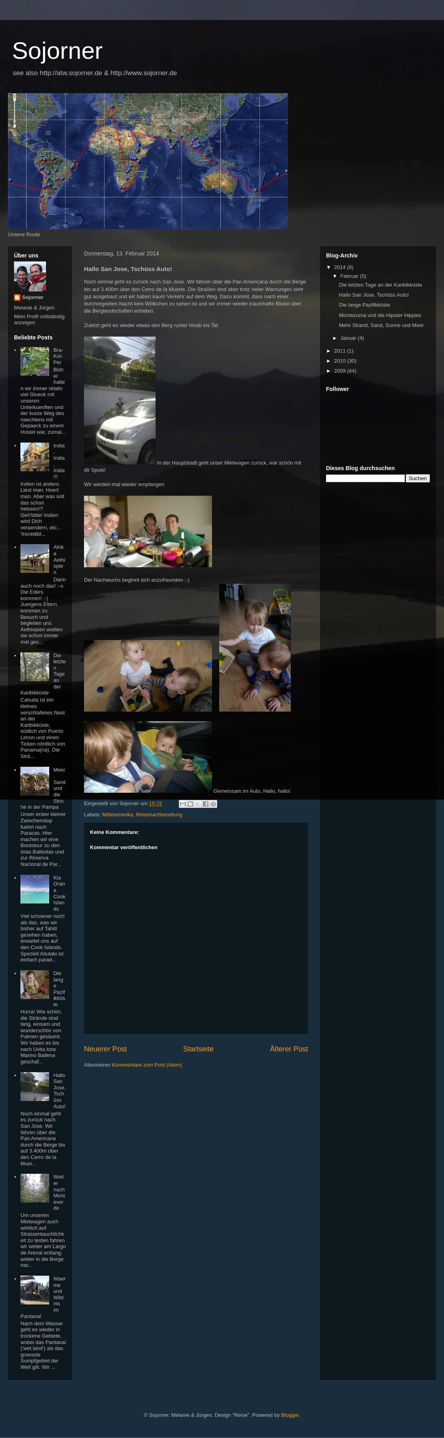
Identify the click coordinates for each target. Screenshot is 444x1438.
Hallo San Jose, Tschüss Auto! (59, 1090)
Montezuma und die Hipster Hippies (380, 315)
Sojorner (57, 50)
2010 (340, 361)
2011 (340, 351)
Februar (350, 276)
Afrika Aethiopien (59, 559)
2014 (340, 267)
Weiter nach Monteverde (59, 1192)
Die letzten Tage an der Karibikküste (380, 285)
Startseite (198, 1049)
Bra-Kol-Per (58, 356)
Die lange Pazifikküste (59, 988)
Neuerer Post (105, 1049)
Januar (349, 338)
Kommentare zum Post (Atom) (147, 1065)
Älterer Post (289, 1049)
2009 (340, 371)
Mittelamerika (117, 815)
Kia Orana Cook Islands (59, 893)
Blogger (290, 1415)
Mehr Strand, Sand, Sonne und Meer (381, 325)
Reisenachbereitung (159, 815)
